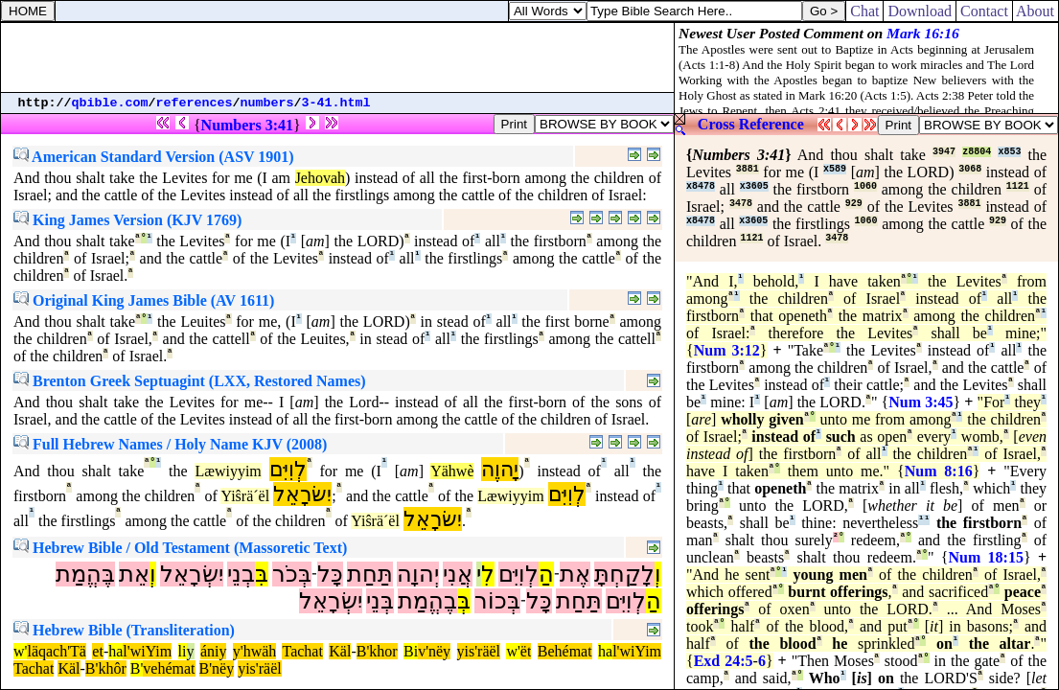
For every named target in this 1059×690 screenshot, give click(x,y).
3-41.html (336, 103)
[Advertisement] (337, 57)
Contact (984, 11)
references (194, 103)
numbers (267, 103)
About (1035, 11)
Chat (864, 11)
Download (919, 11)
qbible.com (110, 103)
